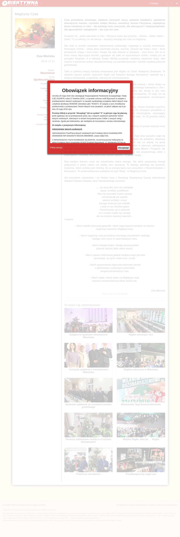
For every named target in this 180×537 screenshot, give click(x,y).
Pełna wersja (56, 147)
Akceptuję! (123, 148)
